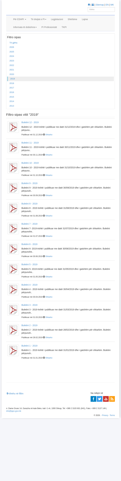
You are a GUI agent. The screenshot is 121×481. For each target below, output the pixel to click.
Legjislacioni (57, 28)
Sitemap (100, 4)
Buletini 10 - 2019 (30, 177)
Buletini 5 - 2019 (29, 279)
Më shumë (12, 431)
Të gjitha (13, 57)
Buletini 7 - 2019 (29, 238)
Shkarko (48, 149)
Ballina (11, 44)
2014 (11, 116)
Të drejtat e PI (38, 28)
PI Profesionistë (49, 36)
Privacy (105, 478)
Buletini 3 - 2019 (29, 319)
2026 (11, 61)
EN (107, 4)
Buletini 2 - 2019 (29, 340)
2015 (11, 111)
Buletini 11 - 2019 (30, 157)
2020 (11, 88)
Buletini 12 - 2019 (30, 137)
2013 (11, 120)
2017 (11, 102)
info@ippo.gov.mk (13, 474)
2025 (11, 66)
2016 (11, 107)
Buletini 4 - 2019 (29, 299)
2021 (11, 84)
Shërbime (72, 28)
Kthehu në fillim (14, 456)
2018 (11, 97)
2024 (11, 70)
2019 (12, 93)
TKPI (64, 36)
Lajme (85, 28)
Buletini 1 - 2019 (29, 360)
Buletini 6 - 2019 (29, 258)
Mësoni (11, 414)
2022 (11, 79)
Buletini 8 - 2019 (29, 218)
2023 (11, 75)
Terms (112, 478)
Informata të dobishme (25, 36)
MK (112, 4)
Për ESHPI (19, 28)
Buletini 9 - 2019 (29, 198)
